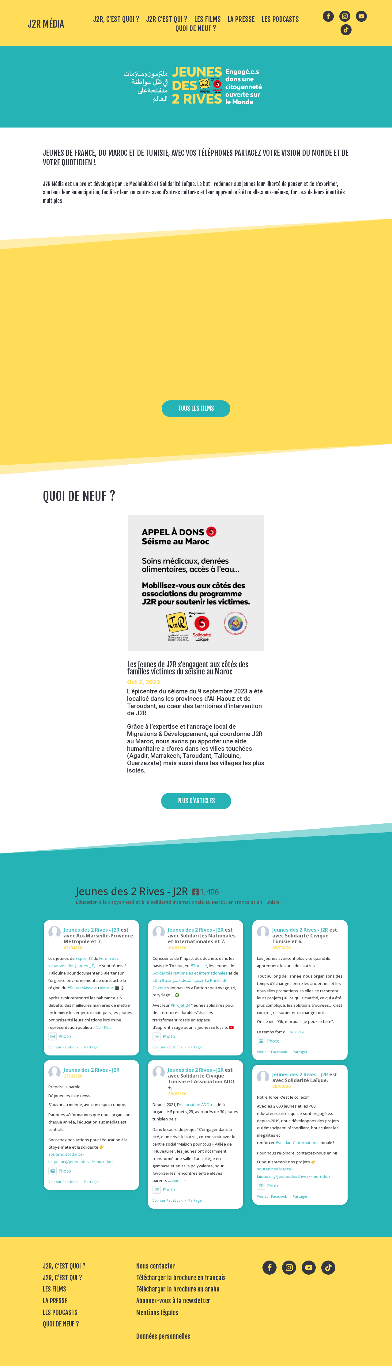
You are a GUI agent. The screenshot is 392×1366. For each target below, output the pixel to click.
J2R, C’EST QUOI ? (116, 20)
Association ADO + (196, 1104)
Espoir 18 (84, 958)
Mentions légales (157, 1313)
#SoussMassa (80, 987)
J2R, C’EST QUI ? (62, 1278)
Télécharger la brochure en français (181, 1278)
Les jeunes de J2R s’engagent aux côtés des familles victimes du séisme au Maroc (187, 668)
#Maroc (107, 987)
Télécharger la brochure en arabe (177, 1289)
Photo (59, 1036)
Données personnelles (163, 1336)
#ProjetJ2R (180, 1005)
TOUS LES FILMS (196, 408)
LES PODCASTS (280, 20)
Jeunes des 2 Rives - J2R (91, 929)
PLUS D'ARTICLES (196, 801)
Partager (91, 1047)
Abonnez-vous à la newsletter (173, 1301)
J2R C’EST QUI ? (166, 20)
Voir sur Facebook (63, 1047)
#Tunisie (198, 965)
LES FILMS (207, 20)
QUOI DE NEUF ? (195, 29)
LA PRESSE (241, 20)
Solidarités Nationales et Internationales (190, 973)
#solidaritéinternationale (299, 1142)
